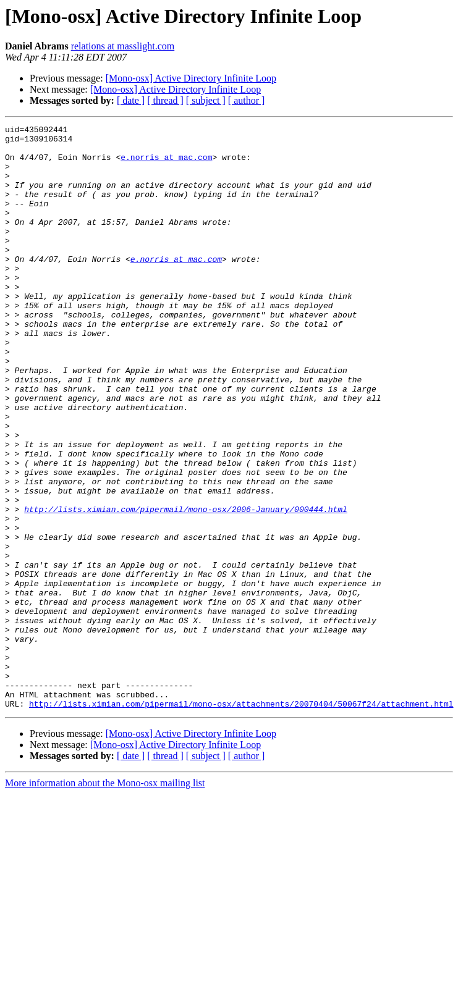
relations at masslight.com (123, 46)
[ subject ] (206, 100)
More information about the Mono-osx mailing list (105, 899)
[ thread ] (165, 100)
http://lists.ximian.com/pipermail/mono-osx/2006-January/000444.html (185, 586)
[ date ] (131, 100)
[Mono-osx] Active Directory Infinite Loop (191, 78)
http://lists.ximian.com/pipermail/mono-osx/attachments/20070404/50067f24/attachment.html (241, 820)
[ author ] (246, 100)
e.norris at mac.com (166, 164)
